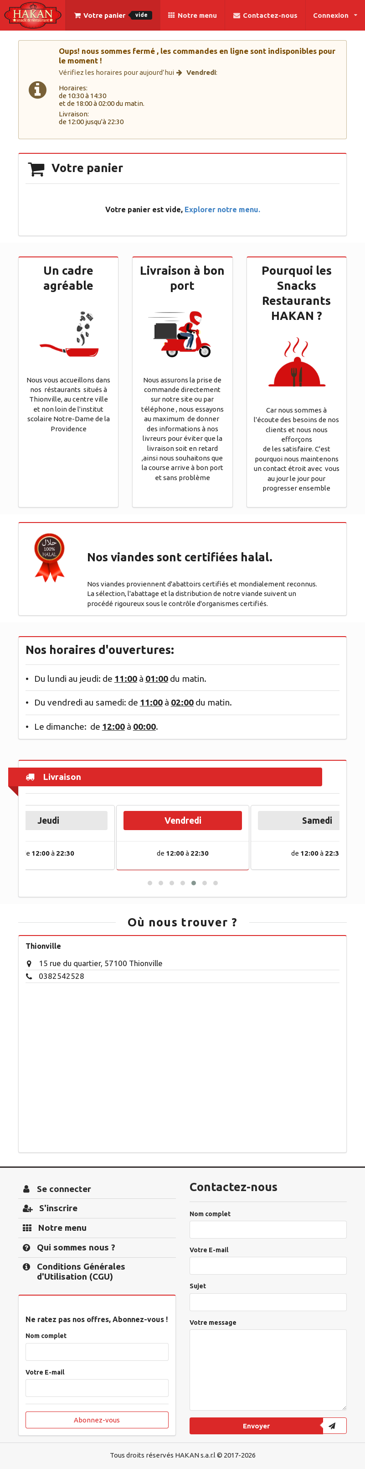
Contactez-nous (265, 15)
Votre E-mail (45, 1372)
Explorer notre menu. (222, 209)
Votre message (213, 1322)
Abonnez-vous (97, 1420)
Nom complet (46, 1335)
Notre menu (192, 15)
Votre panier (112, 15)
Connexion (335, 15)
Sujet (198, 1286)
